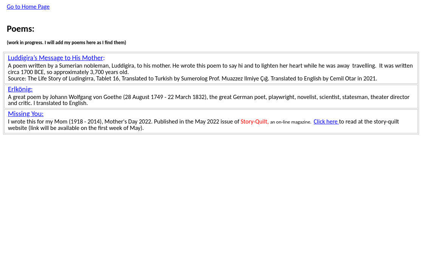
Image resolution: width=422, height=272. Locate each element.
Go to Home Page (28, 6)
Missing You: (25, 113)
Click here (326, 121)
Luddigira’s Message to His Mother (55, 58)
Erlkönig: (20, 89)
